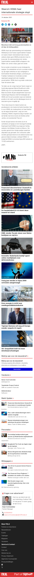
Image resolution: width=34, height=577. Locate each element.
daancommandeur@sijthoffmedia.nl (15, 515)
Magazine (4, 538)
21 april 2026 (5, 323)
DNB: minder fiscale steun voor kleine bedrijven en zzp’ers (16, 234)
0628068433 (8, 513)
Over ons (4, 550)
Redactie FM (5, 21)
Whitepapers (6, 461)
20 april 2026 (5, 345)
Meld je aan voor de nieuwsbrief (14, 356)
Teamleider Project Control (10, 385)
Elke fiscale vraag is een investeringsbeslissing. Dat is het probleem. (18, 483)
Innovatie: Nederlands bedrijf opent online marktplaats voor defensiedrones (15, 258)
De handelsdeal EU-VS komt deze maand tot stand (14, 211)
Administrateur (6, 391)
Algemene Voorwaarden (9, 559)
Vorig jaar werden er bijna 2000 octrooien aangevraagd (13, 282)
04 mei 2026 (5, 252)
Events (3, 533)
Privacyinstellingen (7, 562)
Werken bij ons (6, 553)
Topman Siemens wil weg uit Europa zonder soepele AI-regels (15, 327)
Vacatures (5, 375)
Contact (4, 547)
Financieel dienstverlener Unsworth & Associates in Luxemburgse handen (16, 189)
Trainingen (4, 536)
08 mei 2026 (5, 184)
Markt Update (6, 398)
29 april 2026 (5, 300)
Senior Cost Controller (8, 380)
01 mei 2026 (5, 277)
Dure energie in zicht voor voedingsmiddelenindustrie (12, 304)
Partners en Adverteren (8, 527)
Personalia (5, 430)
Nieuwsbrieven (6, 530)
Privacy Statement (7, 556)
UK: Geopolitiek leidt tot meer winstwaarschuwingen (13, 350)
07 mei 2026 (5, 207)
